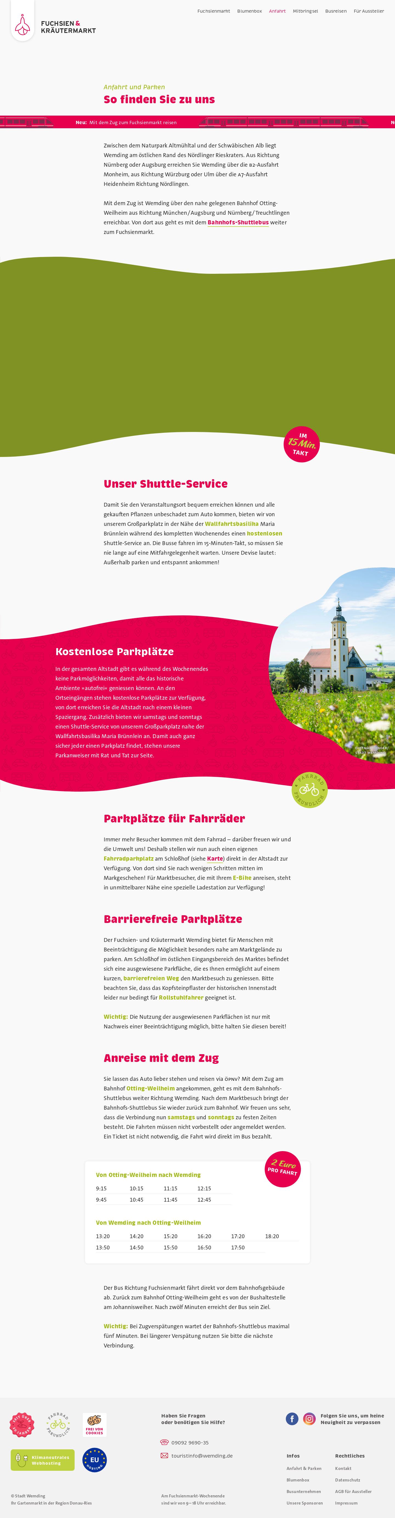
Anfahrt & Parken (304, 1468)
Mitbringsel (305, 11)
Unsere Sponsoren (305, 1503)
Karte (215, 859)
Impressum (346, 1503)
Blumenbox (249, 11)
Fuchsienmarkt (214, 11)
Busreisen (336, 11)
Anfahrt (277, 11)
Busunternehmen (304, 1491)
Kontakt (343, 1468)
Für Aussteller (369, 11)
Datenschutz (347, 1480)
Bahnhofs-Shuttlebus (238, 222)
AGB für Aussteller (353, 1491)
